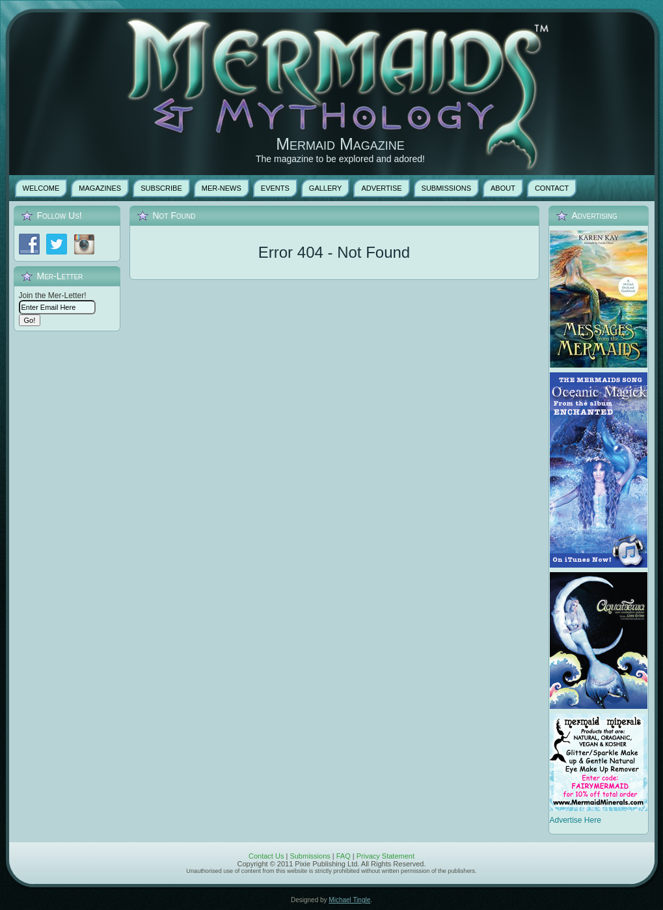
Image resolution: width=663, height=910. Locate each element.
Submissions (310, 856)
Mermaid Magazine (340, 144)
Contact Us (266, 856)
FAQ (343, 856)
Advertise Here (575, 820)
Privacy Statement (385, 856)
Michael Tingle (349, 899)
